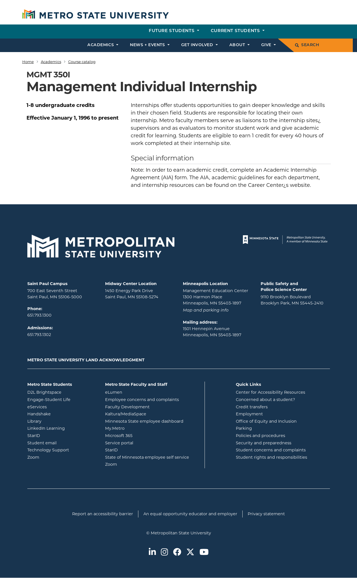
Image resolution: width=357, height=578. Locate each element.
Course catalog (82, 61)
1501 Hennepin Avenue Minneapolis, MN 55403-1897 (212, 331)
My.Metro (137, 428)
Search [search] (307, 45)
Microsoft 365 (141, 435)
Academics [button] (101, 45)
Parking (244, 428)
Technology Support (48, 449)
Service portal (142, 442)
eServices (59, 406)
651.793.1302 (39, 334)
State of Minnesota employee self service (152, 457)
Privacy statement (266, 513)
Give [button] (267, 45)
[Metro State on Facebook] (177, 552)
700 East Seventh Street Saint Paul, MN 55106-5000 (54, 293)
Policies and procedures (260, 435)
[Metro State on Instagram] (164, 552)
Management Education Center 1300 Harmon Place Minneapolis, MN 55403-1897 (215, 296)
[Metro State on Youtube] (204, 552)
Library (57, 421)
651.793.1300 (39, 315)
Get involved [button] (197, 45)
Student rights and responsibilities (271, 457)
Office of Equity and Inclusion (266, 421)
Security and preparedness (263, 442)
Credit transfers (252, 406)
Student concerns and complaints (271, 449)
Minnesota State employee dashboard (152, 421)
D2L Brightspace (62, 392)
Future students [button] (172, 31)
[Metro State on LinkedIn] (152, 552)
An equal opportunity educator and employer (190, 513)
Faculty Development (127, 406)
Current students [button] (236, 31)
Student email (62, 442)
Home (28, 61)
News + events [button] (148, 45)
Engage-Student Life (62, 399)
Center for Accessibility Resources (270, 392)
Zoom (56, 457)
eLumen (136, 392)
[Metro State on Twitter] (190, 552)
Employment (249, 413)
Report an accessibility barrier (102, 513)
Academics (51, 61)
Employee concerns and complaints (142, 399)
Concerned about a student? (265, 399)
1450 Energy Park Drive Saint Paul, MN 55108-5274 (131, 293)
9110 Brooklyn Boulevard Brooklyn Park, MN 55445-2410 (292, 300)
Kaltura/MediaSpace (148, 413)
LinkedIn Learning (62, 428)
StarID (56, 435)
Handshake (61, 413)
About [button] (237, 45)
